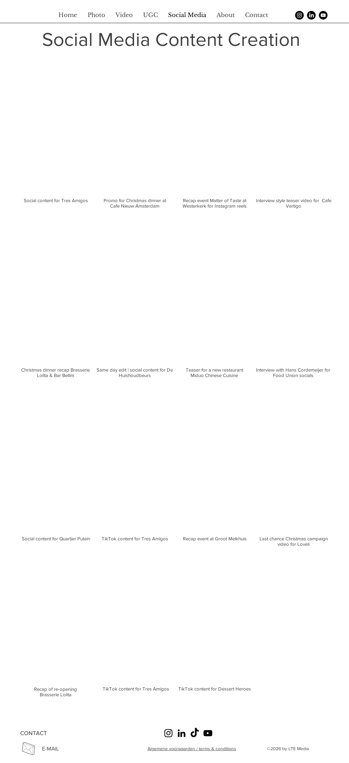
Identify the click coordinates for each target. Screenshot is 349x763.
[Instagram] (299, 15)
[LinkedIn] (181, 733)
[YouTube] (323, 15)
